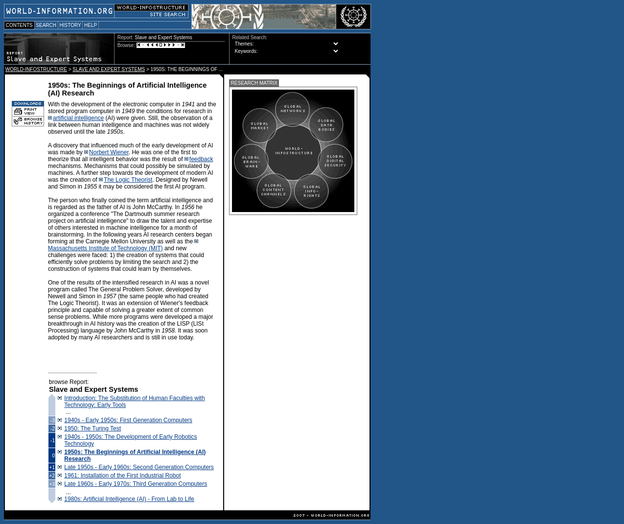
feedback (201, 159)
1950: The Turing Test (92, 428)
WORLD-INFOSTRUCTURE (36, 69)
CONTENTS (19, 25)
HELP (90, 25)
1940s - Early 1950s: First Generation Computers (128, 420)
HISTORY (70, 25)
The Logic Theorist (128, 179)
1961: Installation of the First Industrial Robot (122, 475)
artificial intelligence (78, 118)
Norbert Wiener (109, 152)
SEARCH (46, 25)
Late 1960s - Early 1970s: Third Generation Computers (135, 483)
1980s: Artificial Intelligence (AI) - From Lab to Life (129, 499)
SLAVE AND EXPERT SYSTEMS (108, 69)
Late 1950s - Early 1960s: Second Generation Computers (139, 467)
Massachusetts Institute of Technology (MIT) (105, 248)
